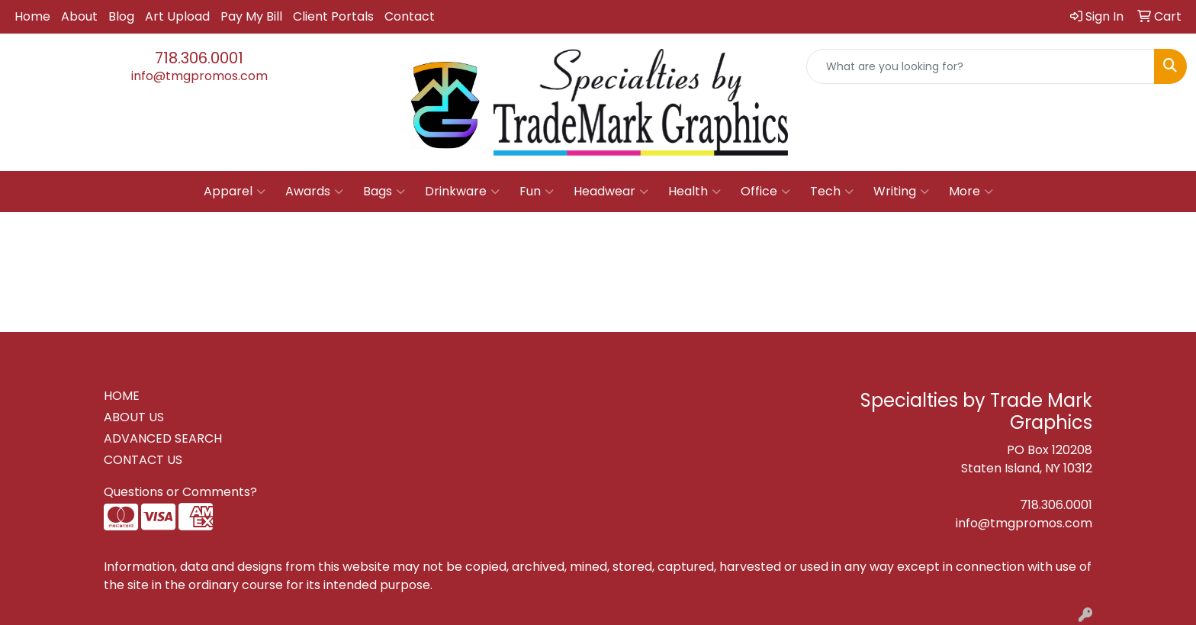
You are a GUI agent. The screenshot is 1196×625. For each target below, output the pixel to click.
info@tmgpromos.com (199, 76)
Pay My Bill (251, 16)
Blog (121, 16)
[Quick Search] (980, 66)
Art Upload (177, 16)
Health (694, 191)
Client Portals (333, 16)
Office (765, 191)
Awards (314, 191)
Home (32, 16)
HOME (122, 395)
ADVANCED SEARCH (163, 438)
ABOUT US (134, 417)
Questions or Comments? (180, 492)
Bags (384, 191)
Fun (536, 191)
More (971, 191)
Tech (832, 191)
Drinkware (462, 191)
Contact (409, 16)
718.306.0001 (199, 58)
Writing (901, 191)
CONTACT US (143, 460)
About (79, 16)
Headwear (611, 191)
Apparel (234, 191)
